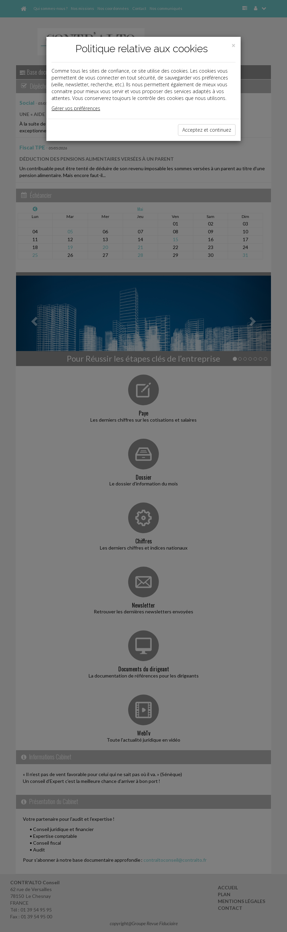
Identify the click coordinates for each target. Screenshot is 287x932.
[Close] (233, 45)
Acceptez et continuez (206, 130)
